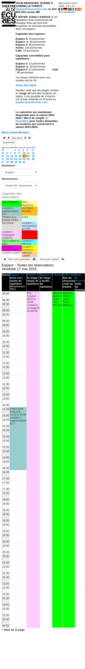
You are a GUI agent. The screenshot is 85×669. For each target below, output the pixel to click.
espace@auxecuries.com (31, 9)
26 (33, 159)
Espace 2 (32, 274)
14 (11, 156)
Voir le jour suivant (51, 259)
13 (7, 156)
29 (15, 162)
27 (7, 162)
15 (15, 156)
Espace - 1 (16, 274)
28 (11, 162)
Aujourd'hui (9, 142)
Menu (15, 132)
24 (23, 159)
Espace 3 (45, 274)
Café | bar (69, 274)
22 (15, 159)
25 (28, 159)
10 (23, 153)
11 (28, 153)
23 (19, 159)
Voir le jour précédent (17, 259)
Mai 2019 (17, 138)
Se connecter (66, 12)
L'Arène (57, 274)
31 (23, 162)
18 (3, 150)
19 (3, 153)
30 (19, 162)
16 (19, 156)
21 (3, 159)
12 (33, 153)
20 (3, 156)
